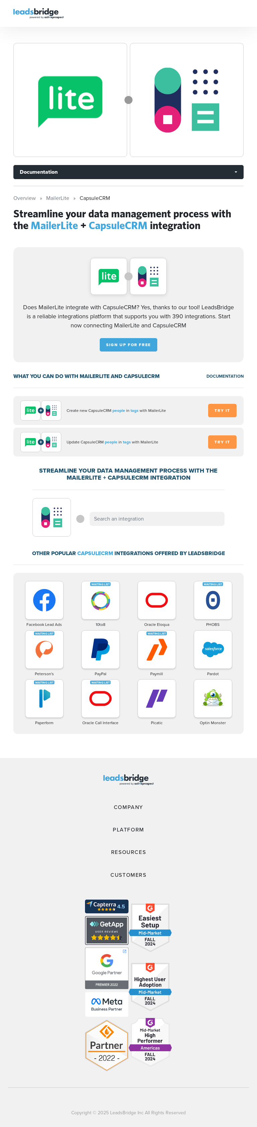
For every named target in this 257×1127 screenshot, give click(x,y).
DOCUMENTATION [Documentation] (225, 376)
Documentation (39, 172)
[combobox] (157, 519)
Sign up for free (128, 345)
